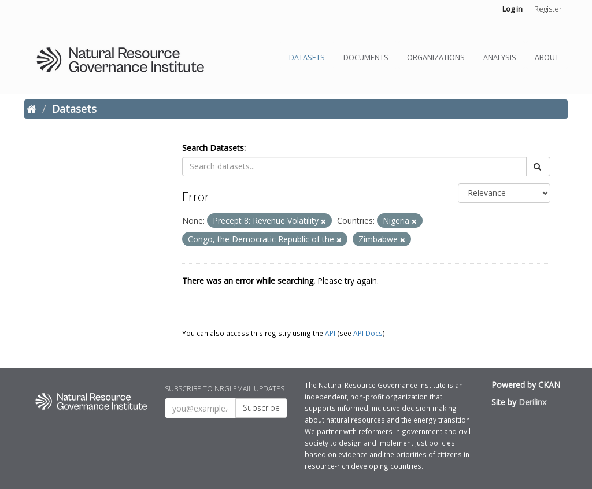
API (330, 333)
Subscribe (261, 407)
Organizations (436, 57)
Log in (512, 8)
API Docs (368, 333)
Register (548, 8)
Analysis (499, 57)
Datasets (307, 57)
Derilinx (532, 402)
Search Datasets (213, 147)
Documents (365, 57)
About (547, 57)
